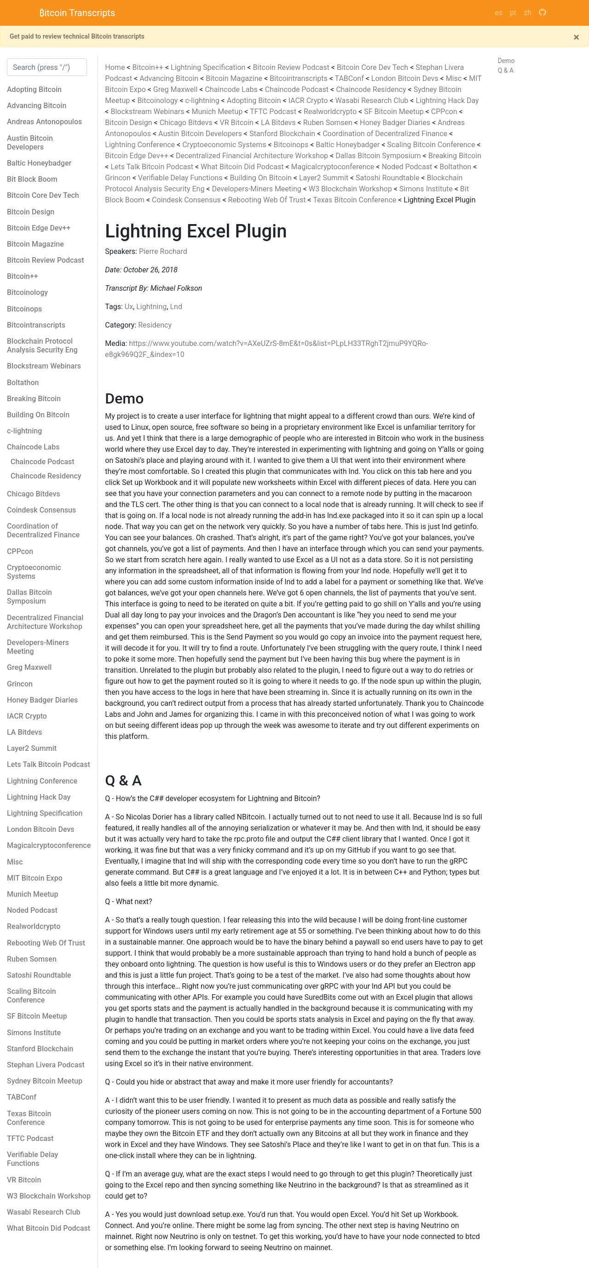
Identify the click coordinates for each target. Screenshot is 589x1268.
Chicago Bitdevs (187, 122)
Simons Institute (427, 188)
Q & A (506, 70)
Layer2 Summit (324, 177)
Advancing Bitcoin (169, 78)
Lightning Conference (141, 144)
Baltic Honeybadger (348, 144)
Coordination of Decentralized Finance (386, 133)
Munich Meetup (217, 111)
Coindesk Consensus (187, 200)
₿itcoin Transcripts (77, 12)
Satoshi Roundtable (388, 177)
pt (513, 12)
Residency (155, 325)
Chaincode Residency (372, 89)
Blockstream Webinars (148, 111)
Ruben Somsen (328, 122)
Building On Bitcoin (261, 177)
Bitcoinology (158, 100)
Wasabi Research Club (372, 100)
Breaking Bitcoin (455, 155)
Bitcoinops (292, 144)
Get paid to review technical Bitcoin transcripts (77, 36)
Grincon (118, 177)
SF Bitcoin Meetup (395, 111)
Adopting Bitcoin (255, 100)
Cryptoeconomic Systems (225, 144)
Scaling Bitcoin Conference (432, 144)
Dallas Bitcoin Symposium (378, 155)
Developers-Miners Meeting (257, 188)
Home (115, 67)
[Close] (576, 37)
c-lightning (203, 100)
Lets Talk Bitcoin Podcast (152, 166)
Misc (454, 78)
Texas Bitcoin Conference (355, 200)
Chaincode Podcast (297, 89)
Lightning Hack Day (447, 100)
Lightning (151, 306)
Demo (506, 60)
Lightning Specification (209, 67)
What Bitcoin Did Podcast (243, 166)
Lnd (176, 306)
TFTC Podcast (274, 111)
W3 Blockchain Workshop (351, 188)
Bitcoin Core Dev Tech (373, 67)
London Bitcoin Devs (405, 78)
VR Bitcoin (237, 122)
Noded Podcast (407, 166)
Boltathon (456, 166)
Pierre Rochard (163, 251)
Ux (129, 306)
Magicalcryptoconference (333, 166)
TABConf (350, 78)
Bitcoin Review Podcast (292, 67)
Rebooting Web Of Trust (268, 200)
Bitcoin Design (129, 122)
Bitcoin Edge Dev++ (137, 155)
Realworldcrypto (331, 111)
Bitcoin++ (148, 67)
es (498, 12)
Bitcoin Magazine (235, 78)
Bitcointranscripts (299, 78)
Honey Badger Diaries (396, 122)
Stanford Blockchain (283, 133)
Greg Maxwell (176, 89)
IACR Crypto (309, 100)
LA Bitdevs (279, 122)
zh (527, 12)
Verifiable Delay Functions (181, 177)
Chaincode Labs (232, 89)
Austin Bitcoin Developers (201, 133)
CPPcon (445, 111)
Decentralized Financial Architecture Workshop (253, 155)
